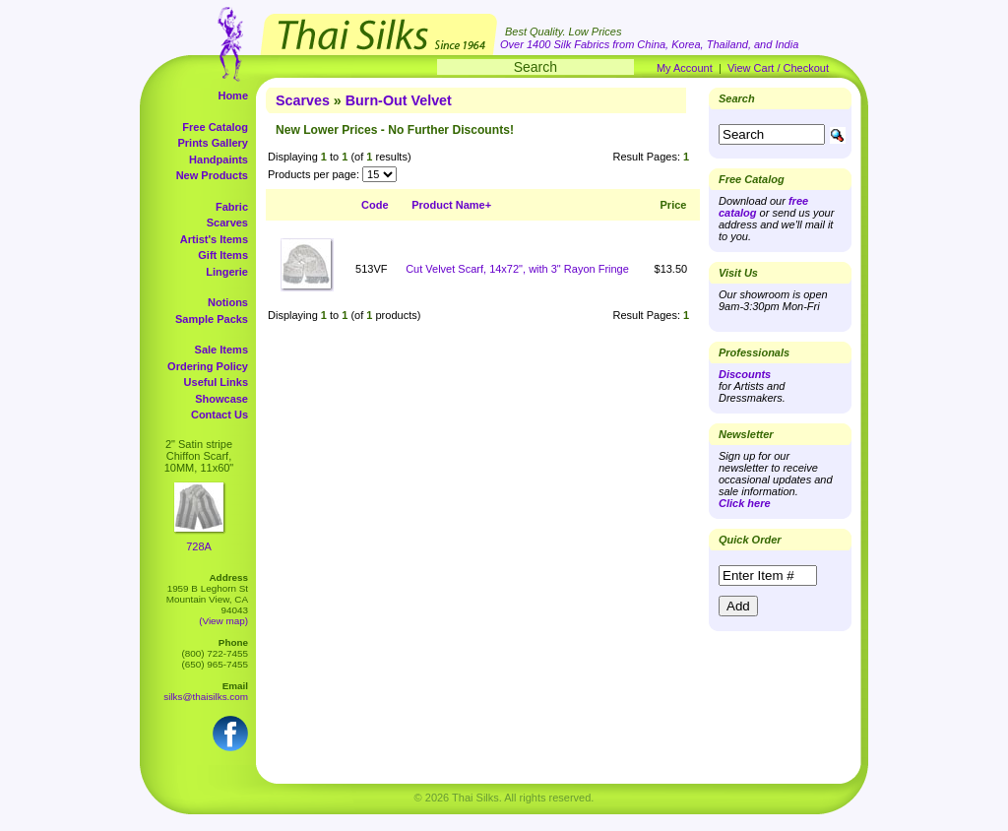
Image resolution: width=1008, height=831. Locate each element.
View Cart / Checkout (778, 68)
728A (199, 546)
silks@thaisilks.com (205, 696)
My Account (685, 68)
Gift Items (223, 255)
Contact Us (219, 414)
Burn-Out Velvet (399, 100)
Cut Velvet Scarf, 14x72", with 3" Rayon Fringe (517, 269)
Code (375, 205)
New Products (212, 175)
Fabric (232, 207)
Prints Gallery (212, 143)
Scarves (227, 222)
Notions (228, 302)
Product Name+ (451, 205)
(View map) (223, 620)
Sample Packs (211, 319)
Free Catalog (215, 127)
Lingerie (227, 272)
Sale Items (221, 349)
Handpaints (218, 159)
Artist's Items (214, 239)
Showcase (221, 399)
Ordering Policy (207, 366)
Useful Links (216, 382)
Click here (745, 503)
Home (233, 95)
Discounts (745, 374)
